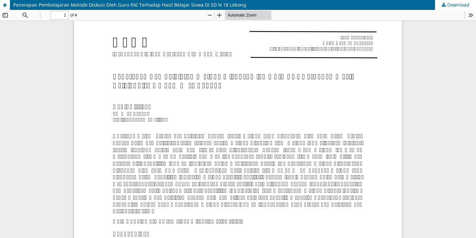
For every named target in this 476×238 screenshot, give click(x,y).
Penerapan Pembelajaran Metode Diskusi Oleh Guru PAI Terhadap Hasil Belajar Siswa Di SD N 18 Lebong (129, 5)
